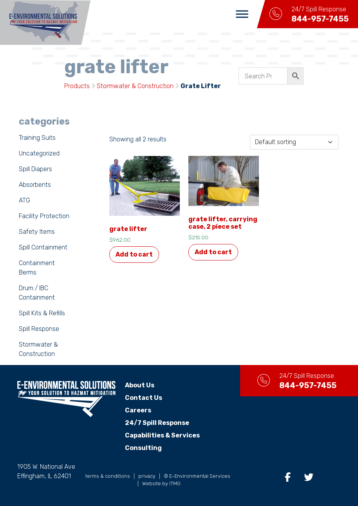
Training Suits (37, 137)
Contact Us (143, 397)
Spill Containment (43, 247)
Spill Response (39, 329)
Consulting (143, 448)
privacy (146, 476)
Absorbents (35, 184)
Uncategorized (39, 153)
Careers (138, 410)
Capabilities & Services (162, 435)
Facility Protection (44, 216)
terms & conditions (107, 476)
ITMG (175, 483)
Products (77, 86)
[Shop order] (294, 142)
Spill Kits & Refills (42, 313)
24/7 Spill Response (157, 422)
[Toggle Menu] (242, 14)
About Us (139, 385)
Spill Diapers (35, 169)
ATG (24, 200)
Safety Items (37, 231)
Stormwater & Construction (135, 86)
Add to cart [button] (134, 254)
